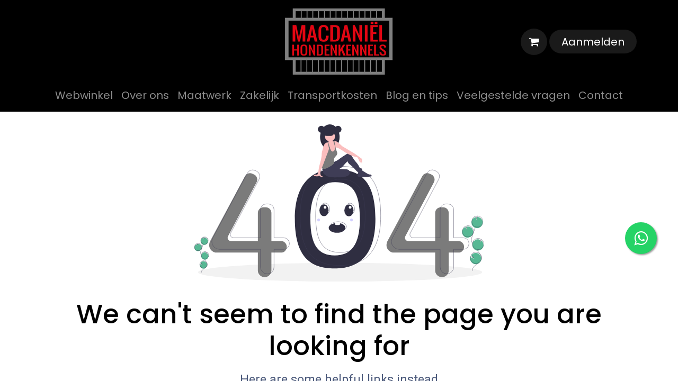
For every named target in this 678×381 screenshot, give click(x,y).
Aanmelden (593, 41)
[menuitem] (84, 95)
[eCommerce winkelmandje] (534, 42)
